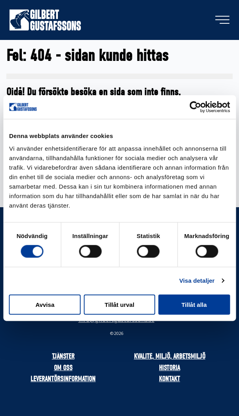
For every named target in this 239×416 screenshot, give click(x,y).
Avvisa (44, 304)
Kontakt (169, 379)
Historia (169, 368)
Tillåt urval (119, 304)
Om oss (63, 368)
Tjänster (63, 356)
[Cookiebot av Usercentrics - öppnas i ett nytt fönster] (195, 107)
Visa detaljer (196, 280)
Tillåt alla (194, 304)
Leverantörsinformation (63, 379)
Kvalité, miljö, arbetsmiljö (169, 356)
